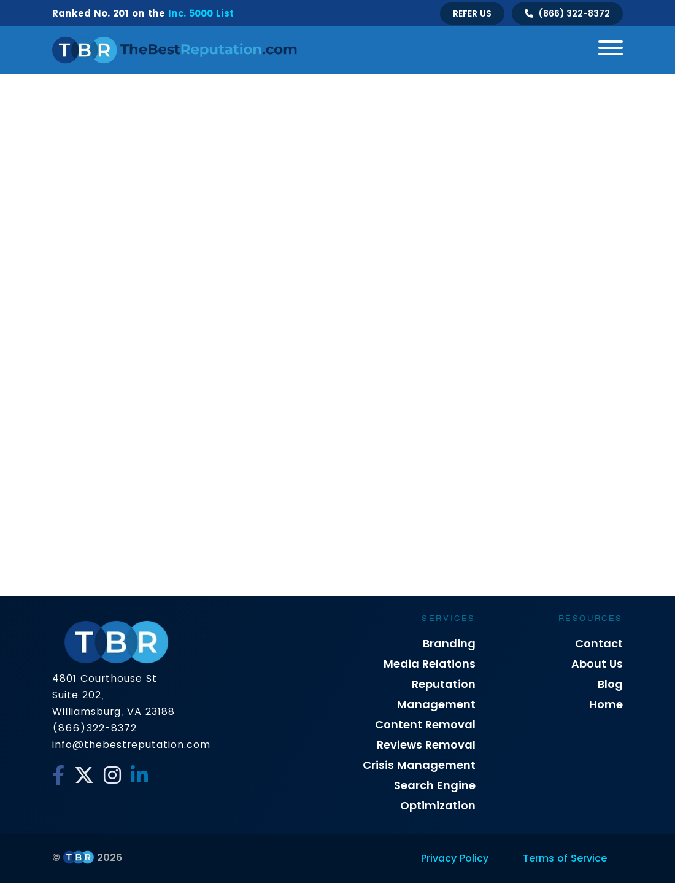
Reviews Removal (426, 744)
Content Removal (425, 724)
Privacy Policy (454, 858)
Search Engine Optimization (435, 795)
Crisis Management (419, 765)
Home (606, 704)
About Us (597, 663)
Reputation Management (436, 694)
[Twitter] (84, 775)
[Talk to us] (567, 13)
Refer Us (472, 13)
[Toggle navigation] (606, 50)
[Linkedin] (139, 775)
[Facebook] (58, 775)
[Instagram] (112, 775)
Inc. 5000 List (201, 13)
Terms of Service (565, 858)
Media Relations (430, 663)
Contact (599, 643)
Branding (449, 643)
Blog (610, 684)
